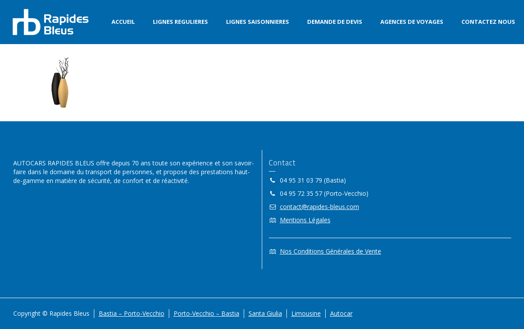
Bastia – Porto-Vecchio (131, 313)
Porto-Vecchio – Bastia (206, 313)
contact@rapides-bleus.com (319, 206)
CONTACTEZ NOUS (488, 22)
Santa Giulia (265, 313)
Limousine (306, 313)
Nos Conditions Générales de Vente (330, 251)
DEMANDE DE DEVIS (334, 22)
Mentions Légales (305, 220)
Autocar (341, 313)
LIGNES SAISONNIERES (257, 22)
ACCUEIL (123, 22)
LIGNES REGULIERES (180, 22)
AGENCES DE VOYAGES (411, 22)
